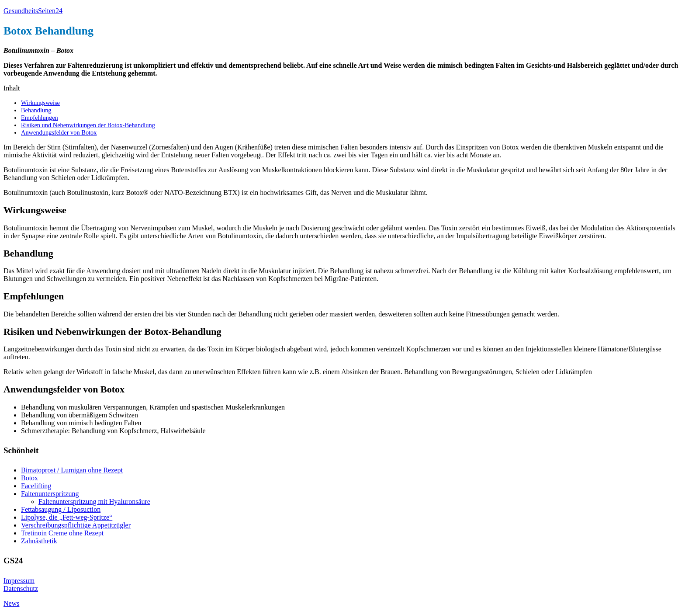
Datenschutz (20, 588)
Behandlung (36, 110)
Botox (29, 478)
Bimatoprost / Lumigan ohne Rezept (72, 470)
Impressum (19, 580)
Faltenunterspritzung (50, 493)
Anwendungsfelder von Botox (59, 132)
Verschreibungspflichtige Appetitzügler (76, 525)
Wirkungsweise (40, 102)
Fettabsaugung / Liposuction (60, 509)
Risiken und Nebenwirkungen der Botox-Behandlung (88, 125)
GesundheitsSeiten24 (32, 10)
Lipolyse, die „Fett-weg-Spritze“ (66, 517)
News (11, 603)
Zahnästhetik (39, 541)
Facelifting (36, 485)
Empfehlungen (39, 117)
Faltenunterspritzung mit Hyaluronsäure (94, 501)
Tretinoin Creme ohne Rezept (62, 533)
